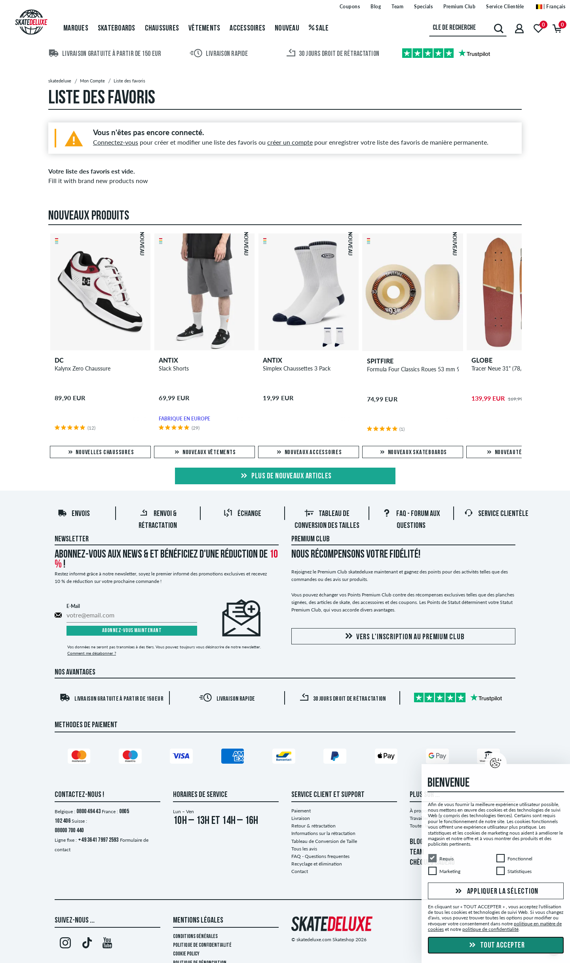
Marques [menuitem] (75, 28)
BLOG (417, 842)
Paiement (301, 811)
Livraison (300, 818)
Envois (73, 514)
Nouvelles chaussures (100, 452)
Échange (242, 514)
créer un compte (290, 142)
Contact (299, 871)
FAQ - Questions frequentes (320, 856)
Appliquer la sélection (495, 891)
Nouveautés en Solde (517, 452)
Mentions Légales (198, 921)
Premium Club (310, 539)
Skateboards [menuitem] (116, 28)
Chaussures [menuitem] (162, 28)
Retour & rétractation (313, 826)
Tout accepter (495, 946)
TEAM (417, 852)
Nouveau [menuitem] (287, 28)
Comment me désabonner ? (91, 653)
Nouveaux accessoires (309, 452)
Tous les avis (304, 849)
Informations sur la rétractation (323, 833)
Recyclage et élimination (316, 864)
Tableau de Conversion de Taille (324, 841)
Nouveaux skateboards (413, 452)
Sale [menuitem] (319, 28)
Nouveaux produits (88, 216)
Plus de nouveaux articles (285, 476)
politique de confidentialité (490, 929)
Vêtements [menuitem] (204, 28)
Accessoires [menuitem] (247, 28)
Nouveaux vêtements (204, 452)
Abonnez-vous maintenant (132, 631)
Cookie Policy (186, 954)
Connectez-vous (115, 142)
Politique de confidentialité (202, 945)
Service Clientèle (496, 514)
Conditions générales (195, 937)
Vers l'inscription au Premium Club (403, 636)
